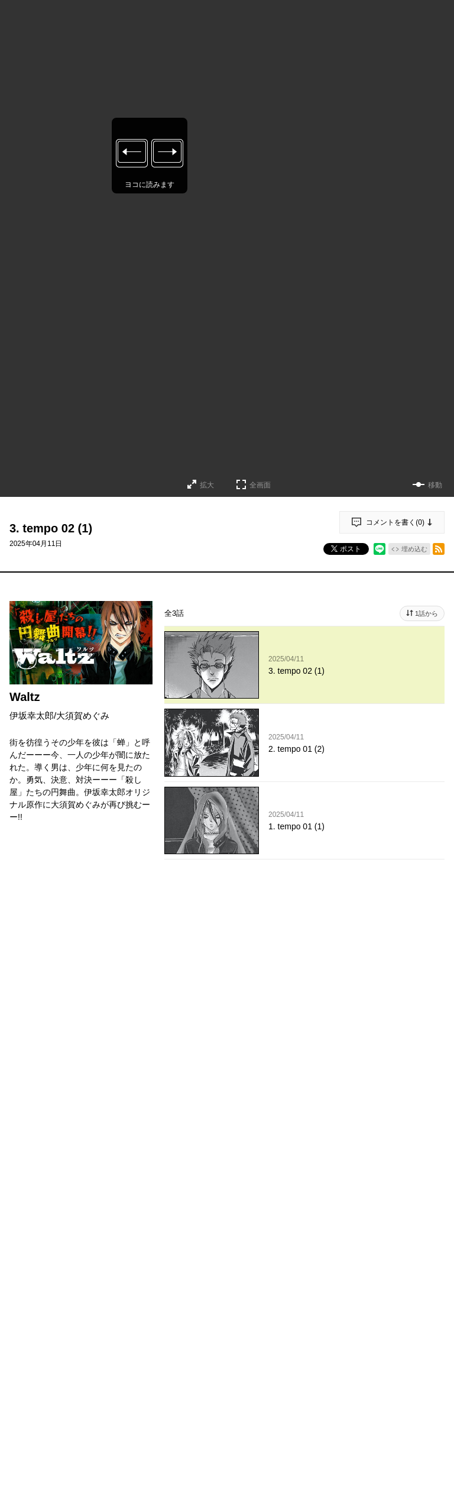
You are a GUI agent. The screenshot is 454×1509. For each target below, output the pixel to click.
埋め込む (414, 548)
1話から (426, 613)
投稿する (304, 1163)
